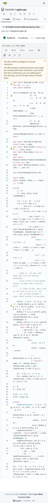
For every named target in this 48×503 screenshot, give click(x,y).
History (22, 50)
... (32, 38)
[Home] (4, 3)
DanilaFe (9, 9)
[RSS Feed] (4, 14)
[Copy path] (25, 31)
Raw (6, 50)
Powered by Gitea (12, 494)
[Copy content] (5, 55)
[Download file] (39, 50)
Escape (31, 50)
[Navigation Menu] (44, 3)
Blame (14, 50)
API (33, 500)
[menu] (17, 501)
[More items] (45, 19)
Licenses (26, 500)
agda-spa (21, 9)
